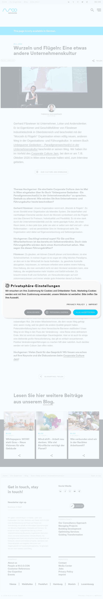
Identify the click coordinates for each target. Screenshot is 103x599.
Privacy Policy (76, 304)
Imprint (93, 304)
